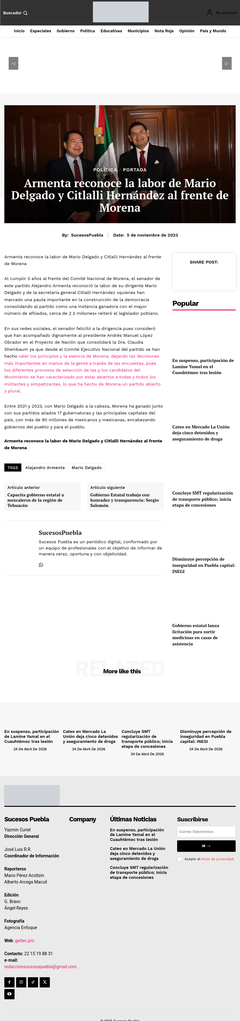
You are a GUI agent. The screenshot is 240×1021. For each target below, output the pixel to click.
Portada (135, 170)
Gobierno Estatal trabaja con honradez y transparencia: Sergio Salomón (124, 500)
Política (105, 170)
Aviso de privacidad (217, 858)
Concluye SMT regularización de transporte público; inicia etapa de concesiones (202, 499)
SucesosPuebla (87, 235)
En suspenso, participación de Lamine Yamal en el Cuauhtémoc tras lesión (203, 366)
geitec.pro (24, 939)
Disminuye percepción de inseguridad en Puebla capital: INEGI (204, 565)
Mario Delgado (87, 467)
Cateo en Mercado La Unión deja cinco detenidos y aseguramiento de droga (201, 433)
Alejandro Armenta (45, 467)
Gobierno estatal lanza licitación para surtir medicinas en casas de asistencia (195, 634)
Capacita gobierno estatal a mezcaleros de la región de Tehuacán (35, 500)
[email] (206, 831)
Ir (206, 845)
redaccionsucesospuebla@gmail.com (40, 965)
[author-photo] (8, 748)
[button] (16, 13)
